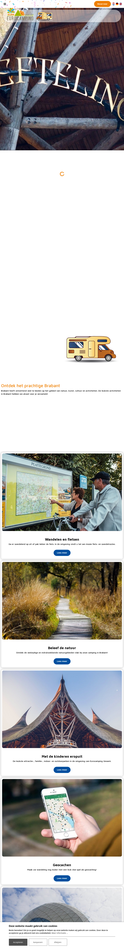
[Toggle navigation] (5, 4)
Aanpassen (38, 942)
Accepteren (18, 942)
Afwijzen (57, 942)
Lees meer (62, 553)
